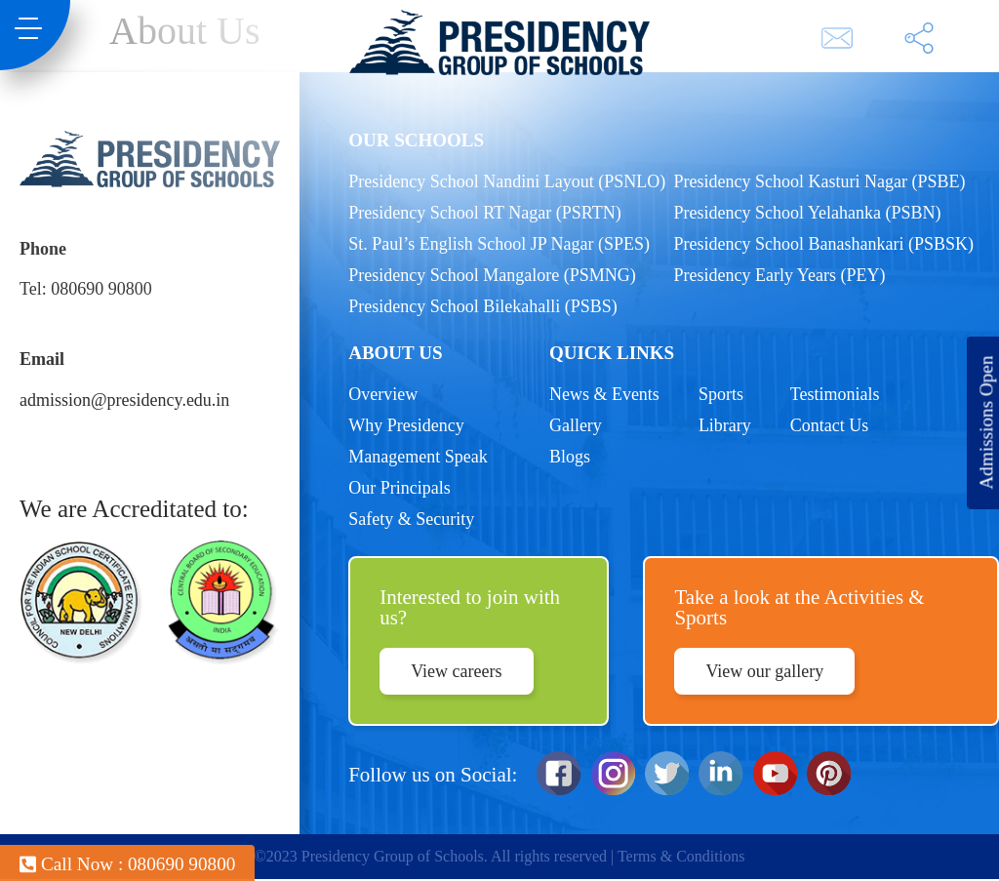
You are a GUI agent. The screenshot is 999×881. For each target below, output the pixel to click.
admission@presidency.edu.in (124, 400)
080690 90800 (101, 289)
